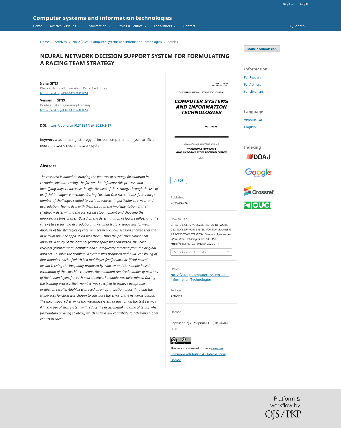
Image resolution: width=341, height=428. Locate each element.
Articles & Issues (63, 26)
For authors (163, 26)
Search (297, 26)
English (250, 127)
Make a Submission (262, 49)
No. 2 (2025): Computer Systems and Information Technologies (117, 42)
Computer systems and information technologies (102, 18)
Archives (61, 42)
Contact (189, 26)
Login (304, 3)
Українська (253, 120)
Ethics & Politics (130, 26)
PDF (180, 180)
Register (289, 3)
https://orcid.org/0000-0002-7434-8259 (64, 110)
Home (37, 26)
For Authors (252, 84)
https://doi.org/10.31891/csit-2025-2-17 (79, 125)
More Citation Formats (190, 252)
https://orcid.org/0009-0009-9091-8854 (64, 93)
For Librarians (253, 91)
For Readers (252, 77)
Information (97, 26)
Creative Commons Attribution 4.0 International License (198, 354)
